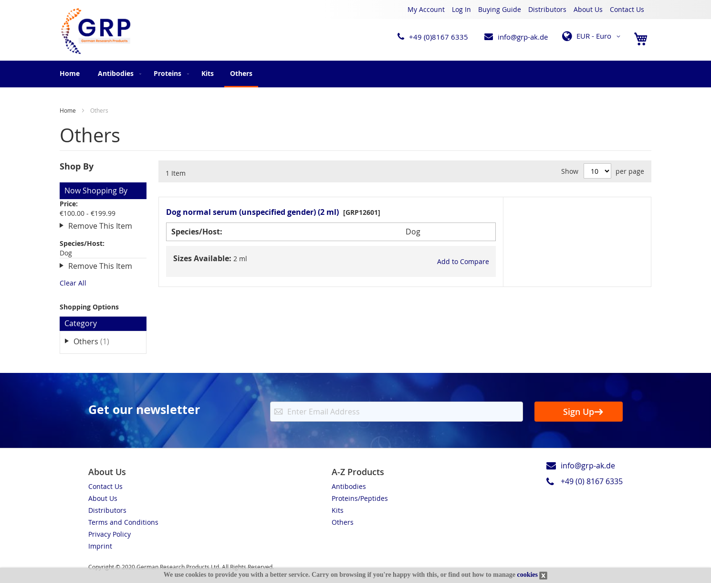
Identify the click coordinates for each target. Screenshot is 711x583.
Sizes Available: (202, 258)
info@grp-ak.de (523, 37)
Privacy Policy (109, 534)
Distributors (547, 9)
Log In (461, 9)
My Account (426, 9)
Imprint (100, 546)
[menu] (355, 74)
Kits (338, 510)
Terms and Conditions (123, 522)
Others (98, 341)
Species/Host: (196, 231)
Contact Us (627, 9)
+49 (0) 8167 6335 (592, 481)
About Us (588, 9)
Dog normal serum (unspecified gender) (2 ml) (252, 212)
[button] (593, 36)
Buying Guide (499, 9)
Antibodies (349, 486)
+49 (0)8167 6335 (438, 37)
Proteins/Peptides (360, 498)
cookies (527, 574)
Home (70, 73)
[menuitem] (117, 73)
